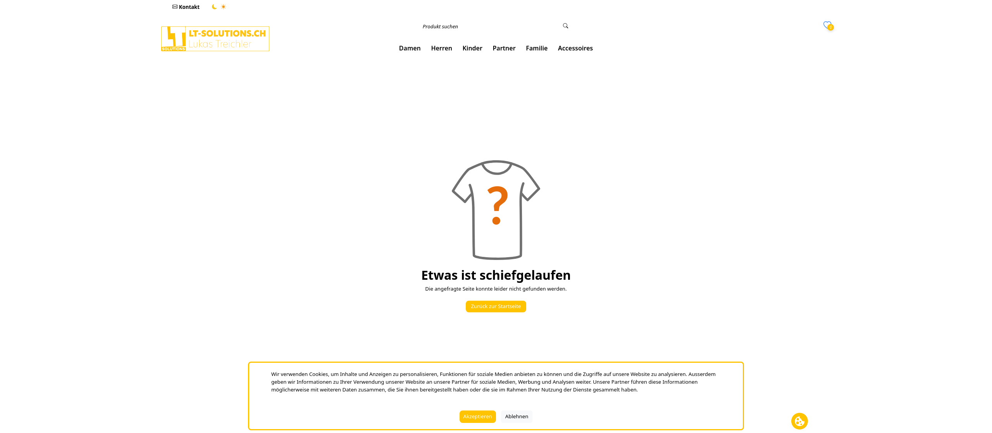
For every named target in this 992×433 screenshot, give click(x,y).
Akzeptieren (477, 416)
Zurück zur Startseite (496, 306)
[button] (410, 48)
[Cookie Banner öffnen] (799, 421)
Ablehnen (517, 416)
